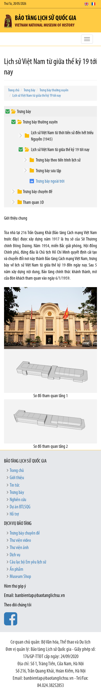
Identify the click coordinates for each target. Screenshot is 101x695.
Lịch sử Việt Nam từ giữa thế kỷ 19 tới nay (36, 96)
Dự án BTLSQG (20, 507)
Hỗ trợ (14, 514)
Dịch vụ (15, 555)
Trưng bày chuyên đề (37, 192)
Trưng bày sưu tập (48, 171)
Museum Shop (20, 576)
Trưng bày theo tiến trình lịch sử (58, 160)
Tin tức (14, 485)
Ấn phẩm (16, 569)
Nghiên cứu (18, 499)
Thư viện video (20, 540)
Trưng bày (29, 90)
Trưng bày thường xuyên (54, 90)
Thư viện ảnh (19, 547)
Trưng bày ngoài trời (50, 181)
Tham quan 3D (33, 202)
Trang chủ (13, 90)
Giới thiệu (17, 477)
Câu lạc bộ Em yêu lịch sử (28, 562)
